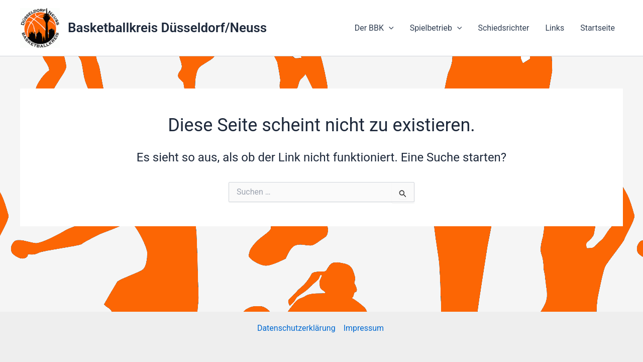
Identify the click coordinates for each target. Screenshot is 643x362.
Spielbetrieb (436, 28)
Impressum (365, 328)
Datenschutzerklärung (296, 328)
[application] (389, 28)
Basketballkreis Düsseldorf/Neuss (167, 27)
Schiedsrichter (503, 28)
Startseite (597, 28)
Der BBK (374, 28)
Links (554, 28)
